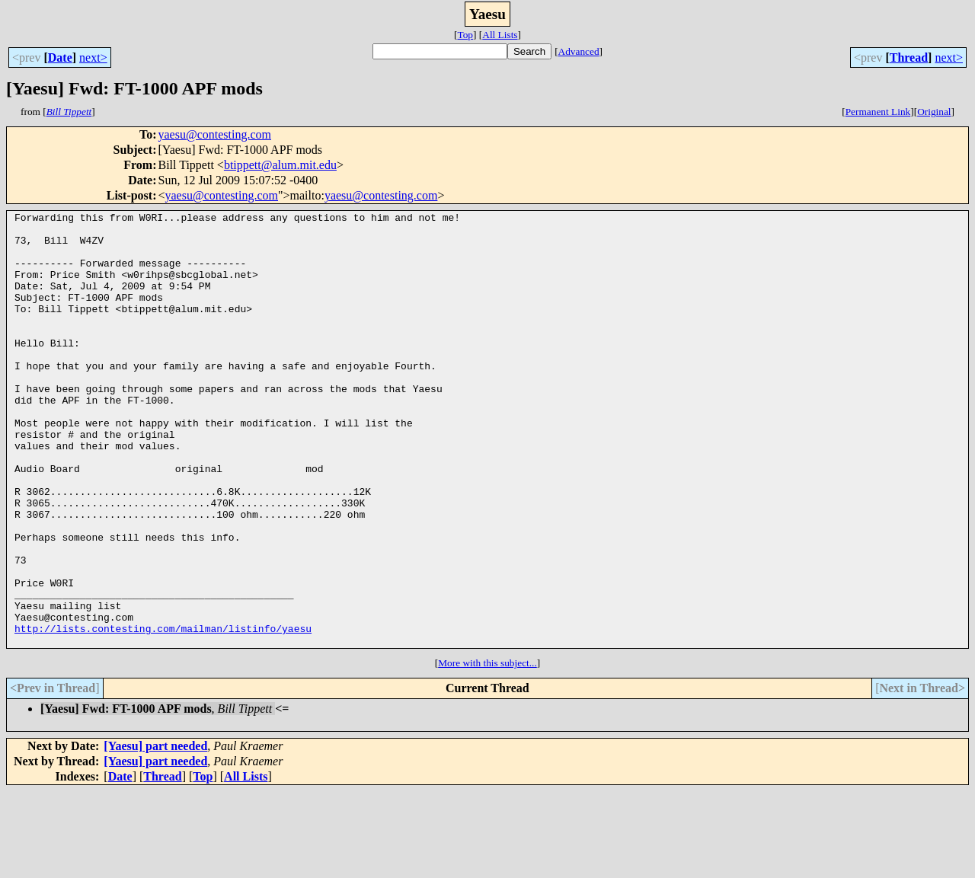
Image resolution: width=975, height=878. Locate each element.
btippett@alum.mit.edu (280, 164)
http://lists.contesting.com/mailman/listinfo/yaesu (163, 713)
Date (60, 57)
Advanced (578, 51)
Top (465, 34)
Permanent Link (878, 111)
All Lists (499, 34)
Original (934, 111)
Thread (909, 57)
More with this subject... (487, 749)
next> (93, 57)
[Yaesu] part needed (155, 832)
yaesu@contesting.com (214, 134)
